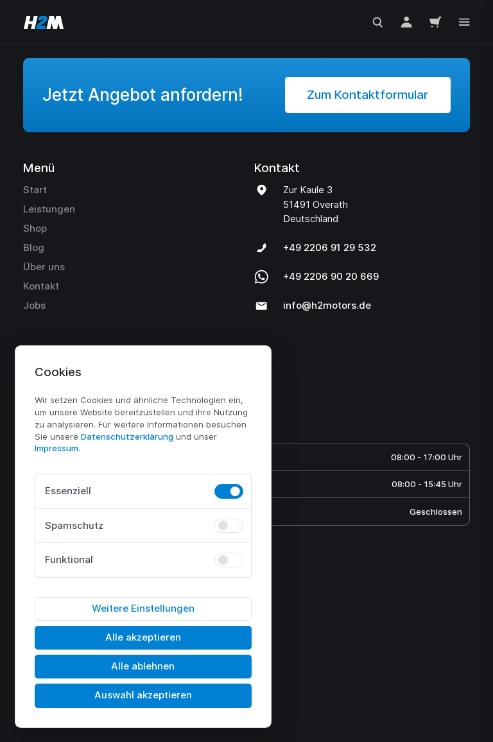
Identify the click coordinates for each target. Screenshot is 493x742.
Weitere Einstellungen (143, 608)
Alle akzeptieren (143, 637)
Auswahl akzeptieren (143, 695)
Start (35, 190)
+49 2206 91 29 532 (329, 247)
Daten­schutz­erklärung (127, 436)
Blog (33, 247)
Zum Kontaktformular (367, 94)
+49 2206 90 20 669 (331, 276)
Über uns (44, 267)
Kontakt (41, 286)
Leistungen (49, 209)
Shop (35, 228)
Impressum (56, 448)
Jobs (34, 305)
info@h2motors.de (327, 305)
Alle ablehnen (143, 666)
